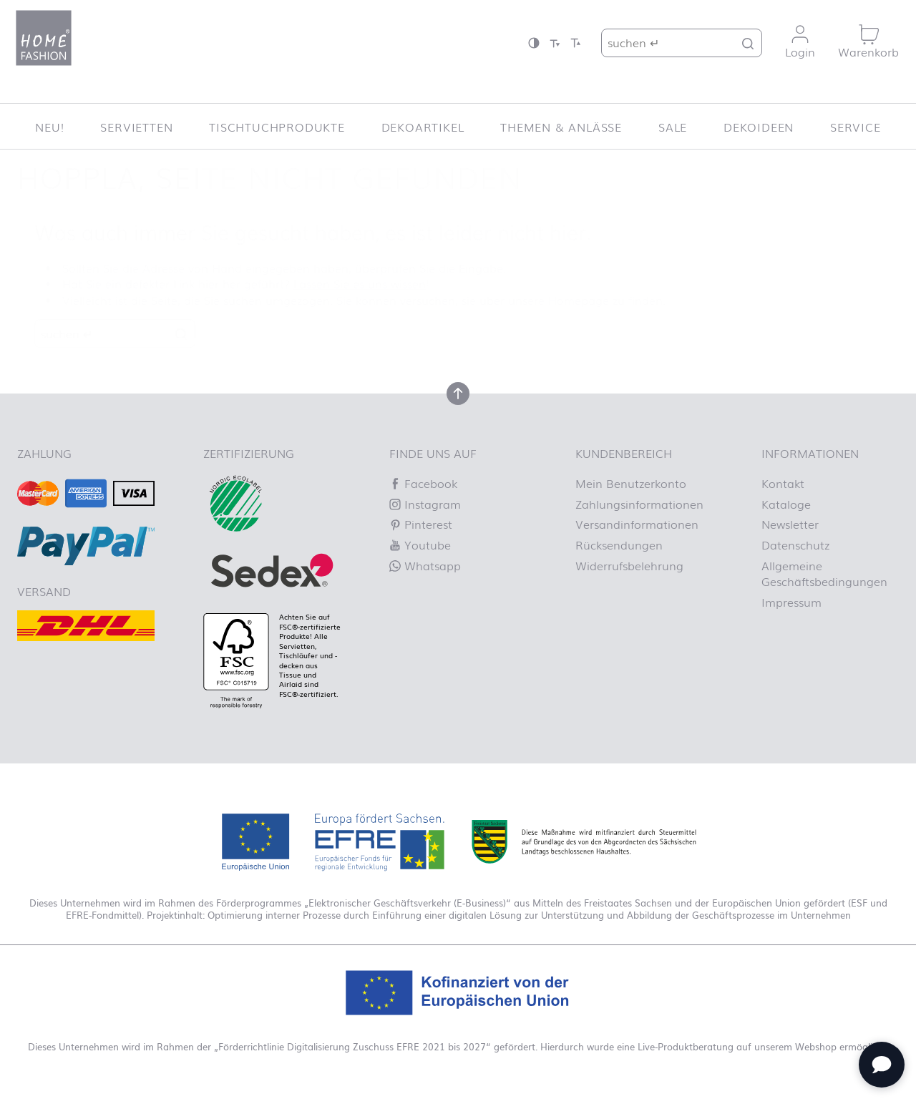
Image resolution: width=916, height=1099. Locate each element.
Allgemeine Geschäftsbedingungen (824, 573)
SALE (672, 126)
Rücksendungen (619, 544)
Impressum (791, 601)
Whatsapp (425, 565)
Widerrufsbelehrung (629, 565)
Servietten (136, 126)
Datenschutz (795, 544)
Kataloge (786, 503)
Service (855, 126)
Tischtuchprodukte (277, 126)
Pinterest (420, 523)
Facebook (423, 483)
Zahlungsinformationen (639, 503)
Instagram (425, 503)
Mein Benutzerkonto (630, 483)
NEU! (49, 126)
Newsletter (790, 523)
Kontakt (782, 483)
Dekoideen (758, 126)
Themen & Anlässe (561, 126)
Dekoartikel (422, 126)
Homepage (578, 299)
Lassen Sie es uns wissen (359, 283)
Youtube (420, 544)
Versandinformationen (636, 523)
